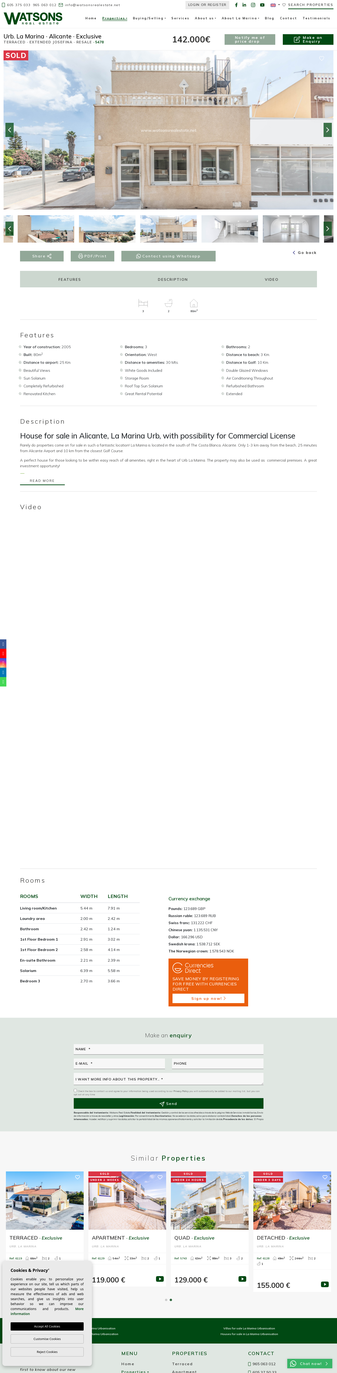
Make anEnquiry (308, 39)
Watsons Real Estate (33, 18)
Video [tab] (272, 279)
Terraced (182, 1363)
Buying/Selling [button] (148, 18)
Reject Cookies (47, 1352)
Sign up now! (208, 998)
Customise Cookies (47, 1339)
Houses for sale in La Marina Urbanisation (249, 1334)
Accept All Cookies (47, 1326)
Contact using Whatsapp (168, 256)
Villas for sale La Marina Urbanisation (249, 1328)
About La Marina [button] (239, 18)
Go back (305, 252)
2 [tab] (171, 1300)
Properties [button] (113, 19)
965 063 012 (45, 5)
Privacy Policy (181, 1091)
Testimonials (316, 18)
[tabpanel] (127, 1229)
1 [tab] (166, 1300)
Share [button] (42, 256)
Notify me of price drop (250, 39)
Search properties (310, 5)
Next (327, 130)
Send (168, 1103)
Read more (42, 481)
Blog (269, 18)
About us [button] (204, 18)
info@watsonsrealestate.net (89, 5)
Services (180, 18)
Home (91, 18)
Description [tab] (173, 279)
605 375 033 (16, 5)
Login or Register (207, 5)
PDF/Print (92, 256)
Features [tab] (69, 279)
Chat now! (309, 1364)
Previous (9, 130)
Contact (288, 18)
